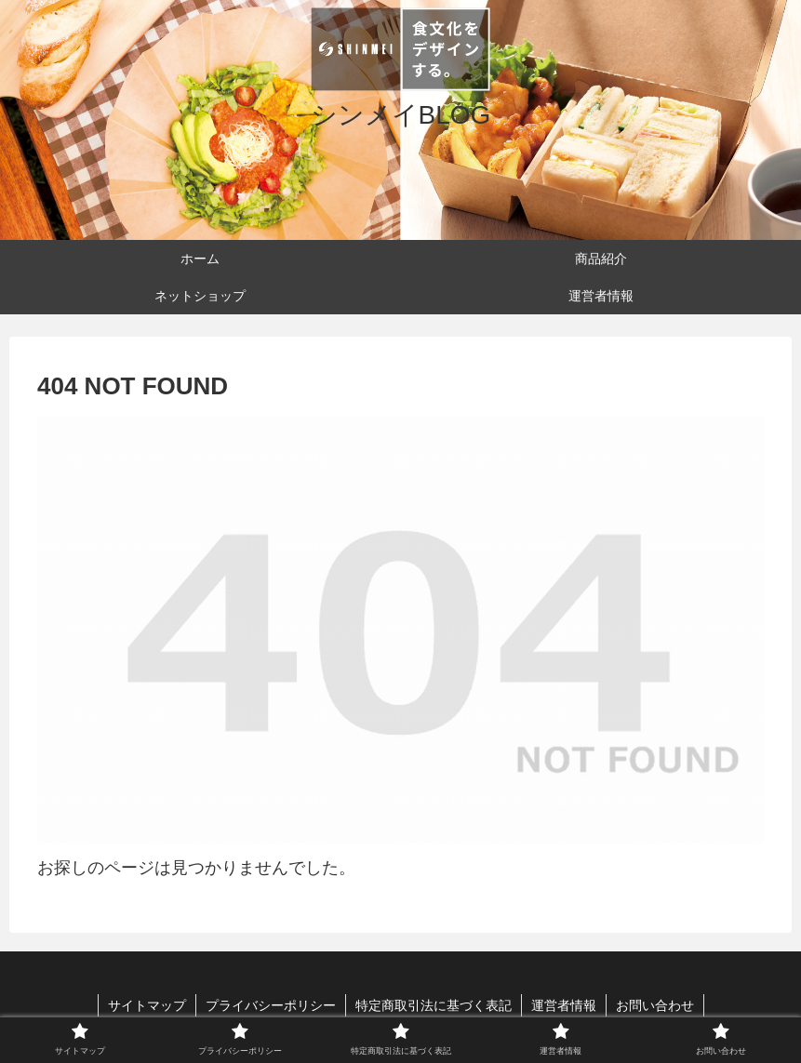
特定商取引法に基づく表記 (433, 1005)
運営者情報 (563, 1005)
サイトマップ (147, 1005)
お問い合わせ (655, 1005)
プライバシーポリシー (271, 1005)
